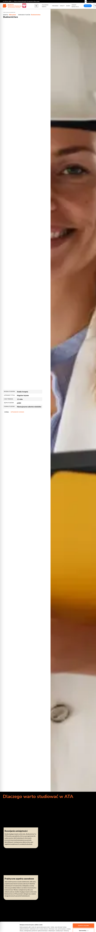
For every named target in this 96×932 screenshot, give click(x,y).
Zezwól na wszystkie (83, 916)
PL (85, 1)
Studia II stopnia (22, 392)
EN (87, 1)
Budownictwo (35, 14)
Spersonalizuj (83, 921)
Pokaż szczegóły (24, 929)
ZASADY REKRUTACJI (75, 5)
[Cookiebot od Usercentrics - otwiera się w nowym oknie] (9, 929)
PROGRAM (55, 5)
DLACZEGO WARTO (45, 5)
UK (90, 1)
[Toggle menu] (36, 5)
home (4, 12)
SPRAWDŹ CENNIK (17, 412)
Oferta (7, 12)
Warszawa (12, 14)
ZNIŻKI (68, 5)
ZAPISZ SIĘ (88, 5)
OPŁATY (62, 5)
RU (92, 1)
